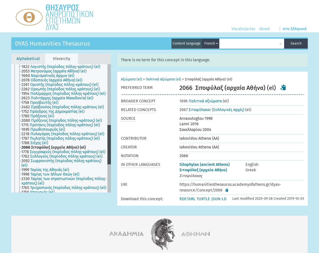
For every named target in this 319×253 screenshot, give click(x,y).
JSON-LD (218, 198)
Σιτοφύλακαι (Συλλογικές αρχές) (211, 109)
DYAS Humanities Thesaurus (52, 43)
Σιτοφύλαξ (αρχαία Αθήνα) (203, 170)
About (264, 28)
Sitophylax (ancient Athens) (204, 164)
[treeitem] (63, 66)
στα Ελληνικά (295, 28)
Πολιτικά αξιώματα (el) (163, 79)
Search (296, 43)
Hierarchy (61, 58)
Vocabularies (243, 28)
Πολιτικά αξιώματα (200, 101)
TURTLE (203, 198)
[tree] (61, 128)
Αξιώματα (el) (131, 79)
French (211, 43)
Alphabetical (28, 58)
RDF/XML (187, 198)
